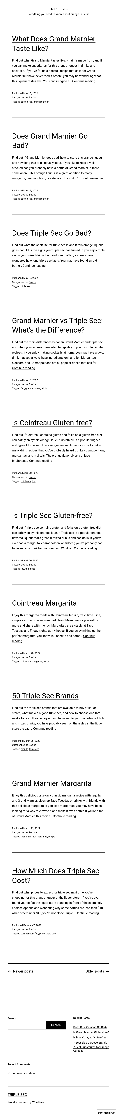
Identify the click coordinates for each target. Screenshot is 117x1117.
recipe (47, 661)
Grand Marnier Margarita (52, 783)
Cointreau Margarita (44, 603)
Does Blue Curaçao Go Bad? (90, 1027)
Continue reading (83, 81)
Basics (32, 97)
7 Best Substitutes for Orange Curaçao (91, 1048)
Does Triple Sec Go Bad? (51, 233)
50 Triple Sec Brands (45, 695)
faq (30, 101)
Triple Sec (58, 9)
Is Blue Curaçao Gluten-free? (90, 1037)
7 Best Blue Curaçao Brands (90, 1042)
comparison (27, 933)
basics (24, 101)
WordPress (39, 1102)
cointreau (26, 481)
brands (24, 749)
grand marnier (41, 101)
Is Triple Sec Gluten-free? (52, 515)
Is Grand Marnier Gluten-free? (91, 1032)
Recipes (33, 832)
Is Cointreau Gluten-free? (52, 422)
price (42, 933)
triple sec (26, 286)
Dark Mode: (106, 1113)
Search (12, 1018)
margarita (37, 661)
